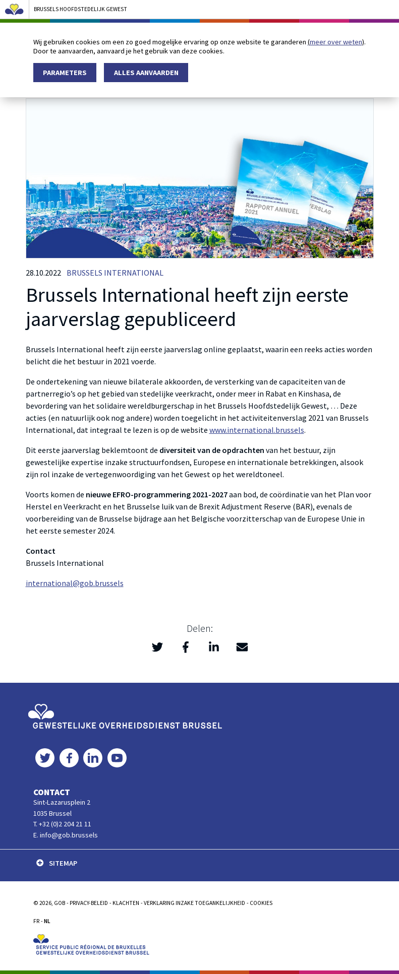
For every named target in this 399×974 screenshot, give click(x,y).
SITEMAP (56, 863)
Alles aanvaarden (146, 72)
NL (47, 921)
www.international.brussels (256, 430)
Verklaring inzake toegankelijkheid (194, 902)
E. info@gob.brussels (65, 834)
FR (36, 921)
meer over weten (336, 41)
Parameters (65, 72)
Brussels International (115, 273)
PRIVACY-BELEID (89, 902)
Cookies (261, 902)
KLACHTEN (125, 902)
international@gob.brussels (75, 583)
